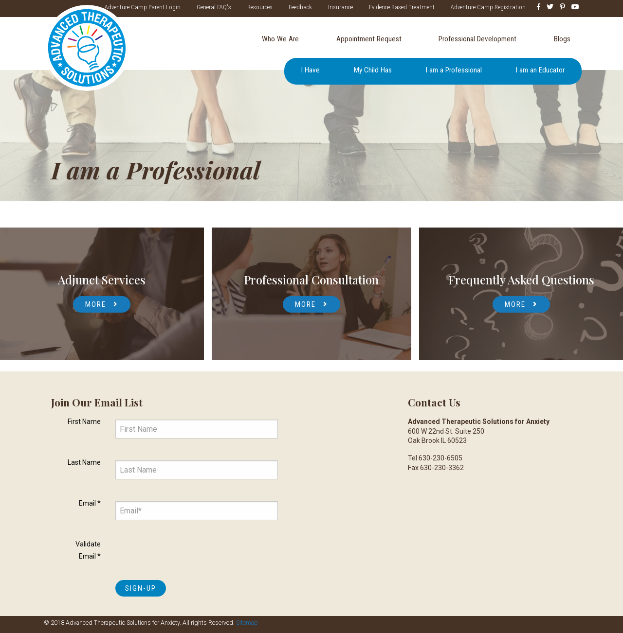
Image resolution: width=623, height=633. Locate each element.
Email (90, 503)
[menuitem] (280, 39)
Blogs (562, 39)
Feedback (300, 7)
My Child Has (373, 70)
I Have (310, 70)
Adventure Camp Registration (488, 7)
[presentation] (189, 554)
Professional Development (477, 39)
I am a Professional (454, 70)
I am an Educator (540, 70)
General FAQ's (214, 7)
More (95, 304)
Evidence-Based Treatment (402, 7)
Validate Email (88, 550)
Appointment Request (369, 39)
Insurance (340, 7)
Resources (260, 7)
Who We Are (280, 39)
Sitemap (247, 622)
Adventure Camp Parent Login (143, 7)
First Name (84, 421)
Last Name (84, 462)
